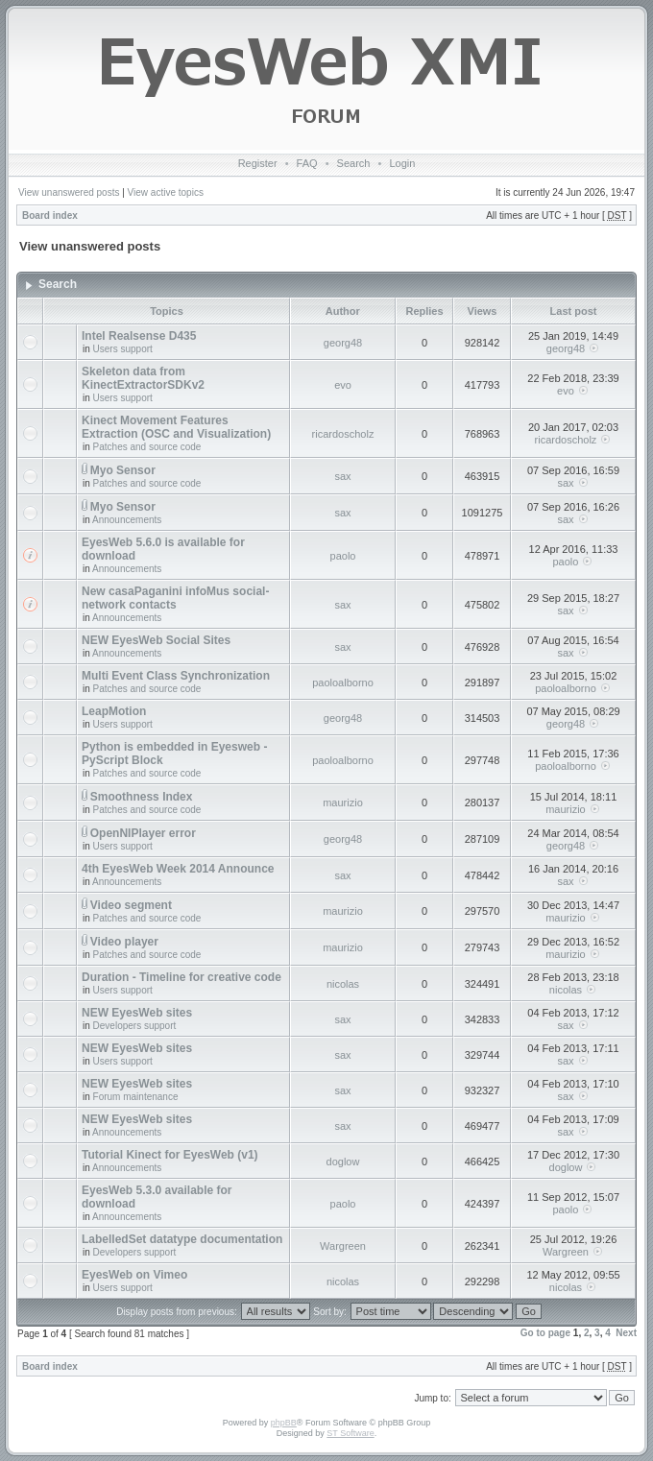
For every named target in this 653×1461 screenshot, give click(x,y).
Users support (123, 349)
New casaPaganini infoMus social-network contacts (175, 598)
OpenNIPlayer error (143, 833)
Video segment (131, 905)
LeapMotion (114, 711)
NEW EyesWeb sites (137, 1012)
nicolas (342, 984)
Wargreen (343, 1246)
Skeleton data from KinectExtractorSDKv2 (143, 378)
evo (342, 385)
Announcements (126, 520)
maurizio (343, 802)
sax (342, 476)
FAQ (307, 163)
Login (402, 163)
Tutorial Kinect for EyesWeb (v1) (170, 1155)
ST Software (350, 1433)
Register (258, 163)
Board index (50, 215)
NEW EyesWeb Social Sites (156, 640)
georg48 (343, 342)
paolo (343, 556)
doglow (343, 1161)
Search (354, 163)
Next (626, 1333)
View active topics (166, 192)
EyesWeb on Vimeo (134, 1274)
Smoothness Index (141, 796)
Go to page (545, 1333)
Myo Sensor (123, 470)
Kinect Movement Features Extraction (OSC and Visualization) (176, 427)
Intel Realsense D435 (139, 336)
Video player (124, 941)
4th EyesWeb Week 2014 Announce (178, 868)
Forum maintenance (136, 1096)
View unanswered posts (68, 192)
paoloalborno (343, 682)
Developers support (135, 1025)
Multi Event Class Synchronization (176, 676)
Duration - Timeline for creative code (181, 977)
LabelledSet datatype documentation (182, 1239)
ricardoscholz (343, 434)
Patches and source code (147, 447)
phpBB (284, 1422)
